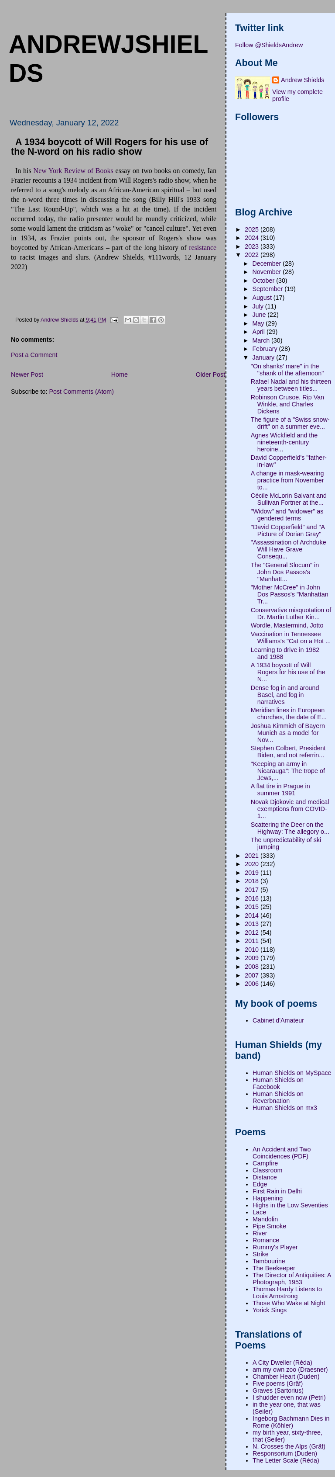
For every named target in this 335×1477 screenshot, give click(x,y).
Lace (259, 1212)
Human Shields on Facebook (278, 1083)
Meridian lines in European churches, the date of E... (289, 714)
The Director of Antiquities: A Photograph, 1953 (292, 1279)
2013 (252, 923)
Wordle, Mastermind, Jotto (287, 625)
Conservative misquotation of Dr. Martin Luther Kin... (291, 614)
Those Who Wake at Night (289, 1303)
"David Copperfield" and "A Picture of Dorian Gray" (288, 530)
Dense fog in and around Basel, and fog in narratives (285, 694)
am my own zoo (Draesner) (290, 1369)
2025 (252, 229)
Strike (261, 1254)
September (268, 288)
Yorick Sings (270, 1310)
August (262, 297)
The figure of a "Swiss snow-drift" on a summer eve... (290, 423)
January (264, 357)
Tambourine (269, 1261)
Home (119, 374)
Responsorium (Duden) (285, 1453)
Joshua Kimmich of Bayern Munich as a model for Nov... (288, 732)
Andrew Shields (302, 79)
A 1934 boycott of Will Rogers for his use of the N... (288, 672)
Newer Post (27, 374)
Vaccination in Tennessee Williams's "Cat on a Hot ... (291, 638)
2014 (252, 915)
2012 (252, 932)
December (267, 263)
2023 (252, 246)
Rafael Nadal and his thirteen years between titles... (291, 385)
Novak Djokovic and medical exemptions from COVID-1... (290, 808)
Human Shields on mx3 (285, 1107)
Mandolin (265, 1219)
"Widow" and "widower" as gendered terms (287, 515)
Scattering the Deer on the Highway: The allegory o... (290, 828)
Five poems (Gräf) (278, 1383)
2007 (252, 975)
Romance (266, 1240)
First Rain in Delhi (277, 1191)
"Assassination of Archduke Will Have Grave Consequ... (288, 549)
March (261, 340)
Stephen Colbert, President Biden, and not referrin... (288, 752)
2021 (252, 855)
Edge (260, 1184)
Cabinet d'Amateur (278, 1020)
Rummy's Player (275, 1247)
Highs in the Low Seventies (290, 1205)
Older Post (211, 374)
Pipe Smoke (269, 1226)
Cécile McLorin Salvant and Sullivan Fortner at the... (289, 499)
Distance (265, 1177)
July (258, 306)
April (259, 331)
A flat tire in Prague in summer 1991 (280, 790)
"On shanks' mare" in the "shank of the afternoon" (287, 370)
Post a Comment (34, 354)
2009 (252, 957)
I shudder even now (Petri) (289, 1397)
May (259, 323)
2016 (252, 898)
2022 (252, 254)
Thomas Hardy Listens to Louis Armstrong (287, 1293)
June (259, 314)
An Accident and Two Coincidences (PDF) (282, 1153)
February (265, 348)
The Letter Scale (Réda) (286, 1460)
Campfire (265, 1163)
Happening (268, 1198)
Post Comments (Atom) (81, 391)
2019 (252, 872)
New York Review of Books (73, 170)
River (260, 1233)
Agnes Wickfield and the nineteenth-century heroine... (284, 442)
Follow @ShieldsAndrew (269, 45)
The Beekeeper (274, 1268)
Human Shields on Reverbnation (278, 1097)
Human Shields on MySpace (292, 1072)
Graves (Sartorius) (278, 1390)
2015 (252, 906)
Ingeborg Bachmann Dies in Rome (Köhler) (291, 1422)
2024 (252, 237)
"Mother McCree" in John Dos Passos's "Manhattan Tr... (289, 594)
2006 (252, 983)
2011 (252, 940)
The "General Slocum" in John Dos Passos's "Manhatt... (285, 572)
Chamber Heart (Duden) (286, 1376)
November (267, 271)
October (264, 280)
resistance (202, 247)
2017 (252, 889)
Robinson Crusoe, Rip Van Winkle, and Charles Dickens (287, 404)
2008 (252, 966)
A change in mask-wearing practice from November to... (287, 480)
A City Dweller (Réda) (282, 1362)
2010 (252, 949)
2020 (252, 863)
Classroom (267, 1170)
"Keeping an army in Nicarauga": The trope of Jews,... (288, 770)
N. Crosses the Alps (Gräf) (289, 1446)
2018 (252, 880)
